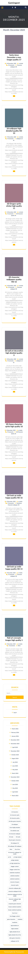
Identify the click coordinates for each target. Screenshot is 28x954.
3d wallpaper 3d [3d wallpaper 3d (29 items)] (15, 843)
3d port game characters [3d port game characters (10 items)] (15, 840)
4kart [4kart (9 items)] (11, 849)
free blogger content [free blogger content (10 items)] (15, 916)
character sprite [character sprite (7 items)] (15, 885)
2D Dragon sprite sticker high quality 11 (14, 206)
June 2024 (15, 766)
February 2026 (15, 732)
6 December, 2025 (11, 501)
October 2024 (15, 754)
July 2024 (15, 762)
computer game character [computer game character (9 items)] (15, 903)
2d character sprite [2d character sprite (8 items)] (14, 815)
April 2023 (15, 792)
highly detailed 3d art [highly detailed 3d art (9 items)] (15, 931)
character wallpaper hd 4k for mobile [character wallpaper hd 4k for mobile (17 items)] (15, 895)
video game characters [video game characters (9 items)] (14, 938)
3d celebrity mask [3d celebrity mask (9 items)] (14, 830)
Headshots (19, 503)
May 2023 (15, 788)
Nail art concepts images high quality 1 (14, 639)
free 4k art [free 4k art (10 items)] (14, 913)
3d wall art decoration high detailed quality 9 (14, 353)
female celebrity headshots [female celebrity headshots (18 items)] (14, 910)
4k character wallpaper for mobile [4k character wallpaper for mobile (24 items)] (14, 853)
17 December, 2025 (11, 137)
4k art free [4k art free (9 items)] (17, 849)
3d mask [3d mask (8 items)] (11, 837)
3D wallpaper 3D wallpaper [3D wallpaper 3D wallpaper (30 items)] (14, 846)
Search (15, 697)
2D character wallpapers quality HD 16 (14, 279)
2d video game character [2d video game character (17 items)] (15, 821)
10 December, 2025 (11, 359)
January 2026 (15, 736)
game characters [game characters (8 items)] (11, 919)
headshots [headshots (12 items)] (14, 922)
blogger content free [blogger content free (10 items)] (15, 869)
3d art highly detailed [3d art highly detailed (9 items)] (15, 827)
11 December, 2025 (11, 285)
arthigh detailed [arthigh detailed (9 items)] (15, 860)
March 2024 (15, 773)
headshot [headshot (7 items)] (20, 919)
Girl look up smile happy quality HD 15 (13, 567)
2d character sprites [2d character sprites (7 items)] (15, 818)
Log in (15, 712)
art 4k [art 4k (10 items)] (9, 857)
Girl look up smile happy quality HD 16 (13, 496)
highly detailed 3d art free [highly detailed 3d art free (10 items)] (14, 935)
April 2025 (15, 747)
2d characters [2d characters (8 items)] (14, 812)
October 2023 (15, 780)
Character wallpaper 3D (13, 505)
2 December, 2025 (11, 572)
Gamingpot (14, 2)
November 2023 (15, 777)
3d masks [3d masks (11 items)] (18, 837)
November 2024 (15, 751)
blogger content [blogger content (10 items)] (15, 866)
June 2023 (15, 784)
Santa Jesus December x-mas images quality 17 (14, 57)
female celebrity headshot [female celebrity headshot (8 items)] (14, 906)
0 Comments (11, 65)
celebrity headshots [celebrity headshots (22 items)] (15, 879)
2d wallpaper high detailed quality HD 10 (14, 130)
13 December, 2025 (11, 212)
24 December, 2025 (11, 63)
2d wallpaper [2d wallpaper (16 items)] (15, 824)
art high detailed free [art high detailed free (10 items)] (15, 863)
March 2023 (15, 795)
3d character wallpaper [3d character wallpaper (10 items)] (14, 833)
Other (19, 645)
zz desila (21, 63)
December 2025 (15, 740)
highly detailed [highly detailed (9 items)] (14, 928)
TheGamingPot (8, 952)
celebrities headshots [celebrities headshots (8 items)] (15, 872)
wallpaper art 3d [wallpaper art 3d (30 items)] (15, 941)
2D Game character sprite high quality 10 (14, 425)
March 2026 (15, 728)
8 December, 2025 (11, 430)
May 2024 (15, 769)
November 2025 (15, 743)
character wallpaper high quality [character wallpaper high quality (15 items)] (15, 899)
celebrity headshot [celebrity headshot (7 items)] (14, 875)
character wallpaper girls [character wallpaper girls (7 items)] (15, 888)
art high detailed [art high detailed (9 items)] (17, 857)
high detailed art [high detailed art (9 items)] (15, 925)
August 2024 (15, 758)
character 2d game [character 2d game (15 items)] (14, 882)
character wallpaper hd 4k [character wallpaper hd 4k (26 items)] (14, 891)
